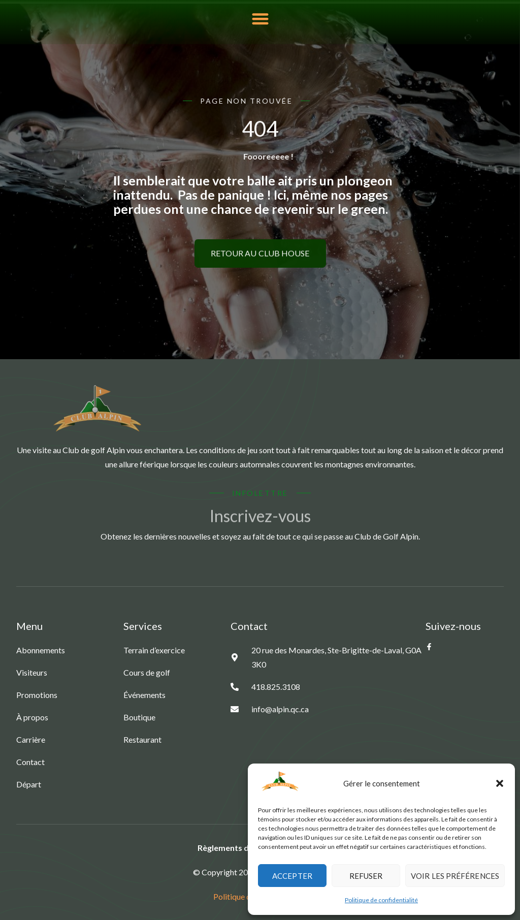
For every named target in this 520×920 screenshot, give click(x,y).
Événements (144, 695)
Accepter (292, 875)
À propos (32, 717)
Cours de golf (146, 672)
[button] (500, 783)
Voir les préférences (455, 875)
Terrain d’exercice (154, 650)
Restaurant (142, 739)
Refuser (366, 875)
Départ (28, 784)
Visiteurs (31, 672)
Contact (30, 762)
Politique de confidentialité (381, 900)
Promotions (36, 695)
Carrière (30, 739)
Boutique (139, 717)
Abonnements (40, 650)
